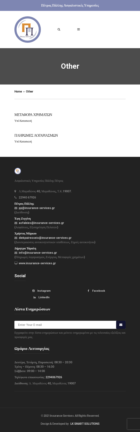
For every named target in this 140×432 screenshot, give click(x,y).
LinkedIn (44, 297)
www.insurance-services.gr (37, 263)
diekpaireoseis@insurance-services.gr (45, 238)
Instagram (44, 290)
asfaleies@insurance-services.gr (41, 223)
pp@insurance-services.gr (37, 208)
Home (18, 91)
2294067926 (54, 377)
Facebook (98, 290)
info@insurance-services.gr (38, 252)
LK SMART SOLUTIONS (84, 423)
